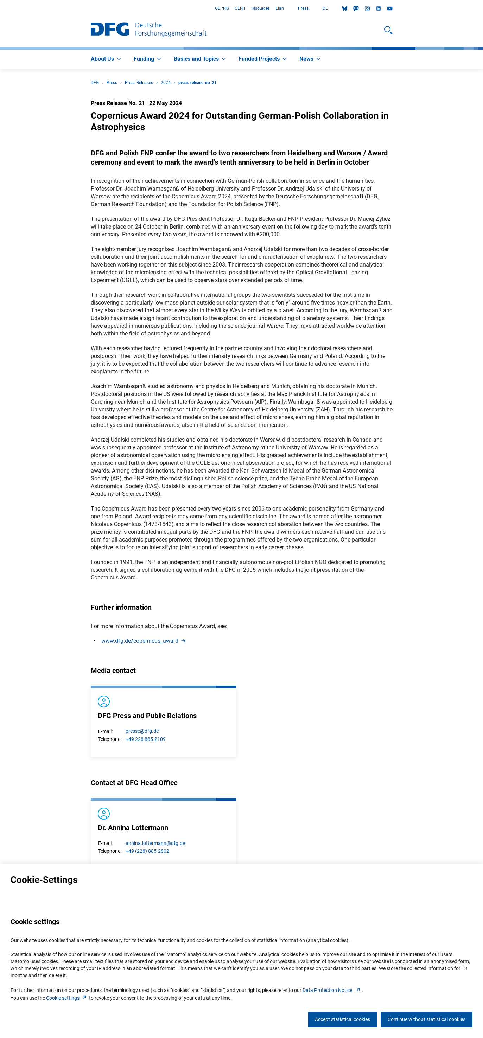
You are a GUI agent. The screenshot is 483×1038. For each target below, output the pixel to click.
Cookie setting (67, 998)
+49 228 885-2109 (146, 739)
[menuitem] (106, 59)
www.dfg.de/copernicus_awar (144, 640)
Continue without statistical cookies (426, 1019)
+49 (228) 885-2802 (147, 851)
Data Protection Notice (332, 990)
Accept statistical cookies (342, 1019)
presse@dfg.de (142, 731)
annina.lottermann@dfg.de (155, 843)
